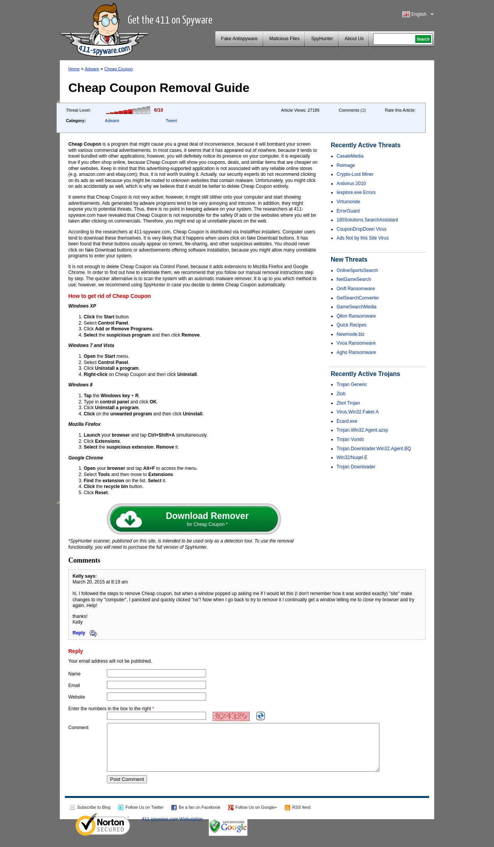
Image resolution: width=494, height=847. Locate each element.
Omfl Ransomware (356, 288)
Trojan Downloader (356, 466)
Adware (92, 68)
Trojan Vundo (350, 439)
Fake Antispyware (239, 38)
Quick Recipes (351, 325)
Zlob (341, 393)
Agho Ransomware (356, 352)
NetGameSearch (354, 279)
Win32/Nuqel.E (352, 457)
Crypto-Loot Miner (355, 174)
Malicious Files (284, 38)
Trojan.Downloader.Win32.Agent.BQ (374, 448)
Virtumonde (348, 201)
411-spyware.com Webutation (172, 828)
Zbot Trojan (348, 403)
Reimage (346, 165)
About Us (354, 38)
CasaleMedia (350, 156)
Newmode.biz (351, 334)
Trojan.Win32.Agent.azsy (362, 430)
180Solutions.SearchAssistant (367, 220)
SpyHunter (322, 38)
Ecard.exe (347, 421)
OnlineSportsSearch (357, 270)
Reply (84, 633)
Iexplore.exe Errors (356, 192)
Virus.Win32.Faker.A (358, 412)
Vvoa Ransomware (356, 343)
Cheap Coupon (118, 68)
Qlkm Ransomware (356, 316)
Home (74, 68)
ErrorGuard (348, 211)
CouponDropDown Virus (361, 229)
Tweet (171, 120)
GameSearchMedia (356, 307)
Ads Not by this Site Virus (363, 238)
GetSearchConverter (358, 298)
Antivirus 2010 (351, 183)
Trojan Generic (352, 384)
